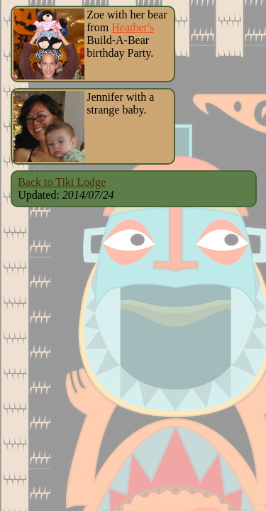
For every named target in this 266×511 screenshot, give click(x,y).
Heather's (132, 27)
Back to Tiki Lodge (62, 182)
